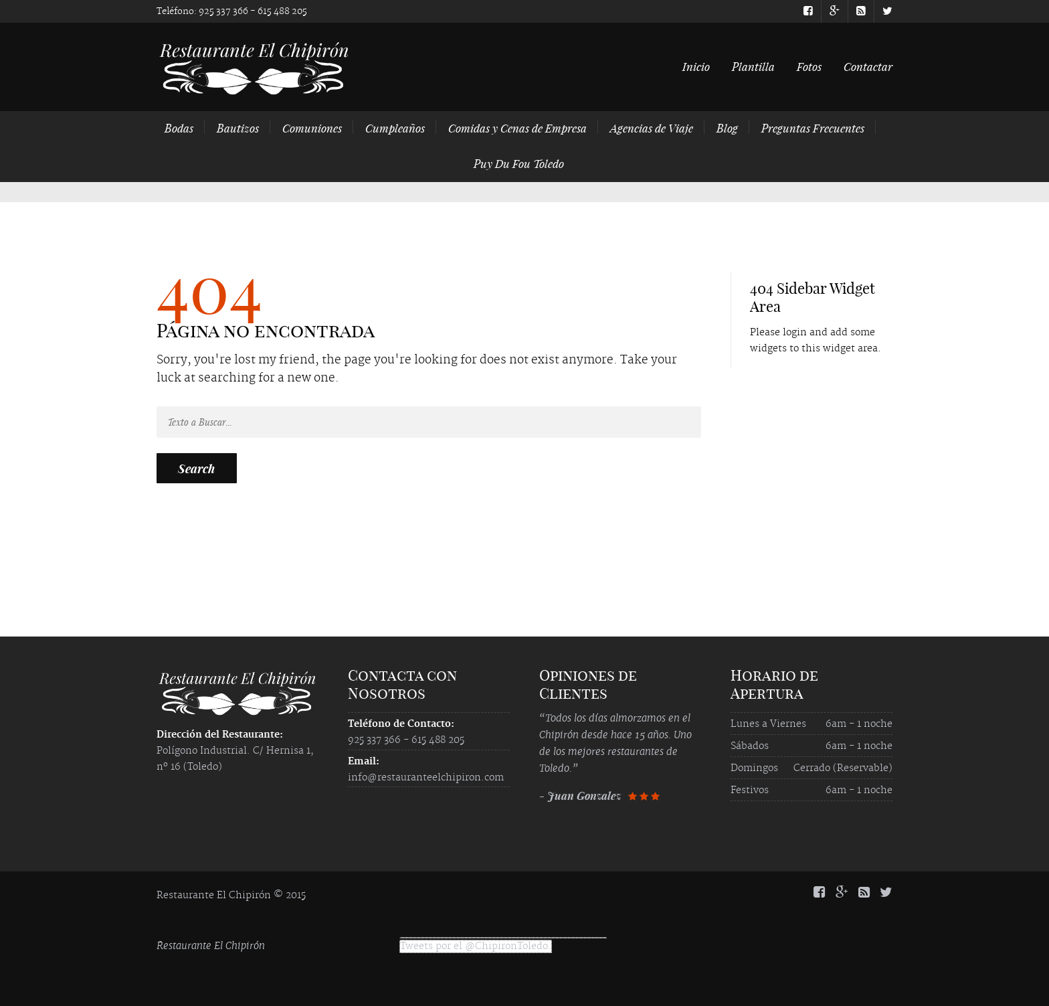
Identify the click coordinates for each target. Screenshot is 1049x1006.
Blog (727, 127)
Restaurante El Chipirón (211, 945)
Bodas (179, 127)
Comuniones (312, 127)
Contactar (868, 66)
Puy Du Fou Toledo (519, 163)
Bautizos (238, 127)
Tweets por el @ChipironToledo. (475, 946)
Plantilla (753, 66)
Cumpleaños (395, 127)
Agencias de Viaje (651, 127)
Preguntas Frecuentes (812, 127)
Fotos (809, 66)
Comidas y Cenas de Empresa (517, 127)
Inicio (696, 66)
